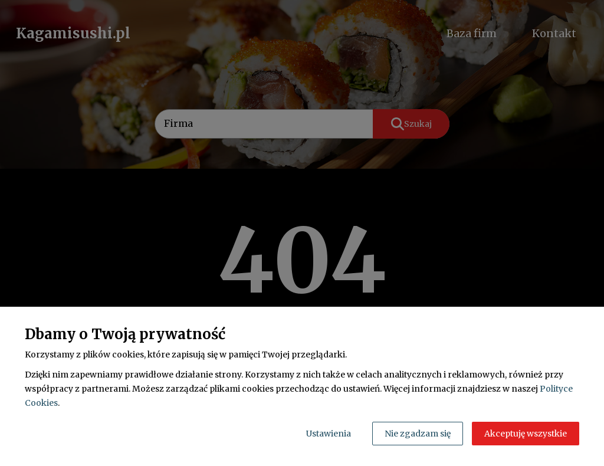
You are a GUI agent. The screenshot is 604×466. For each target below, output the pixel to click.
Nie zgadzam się (418, 433)
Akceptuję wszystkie (525, 433)
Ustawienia (328, 433)
